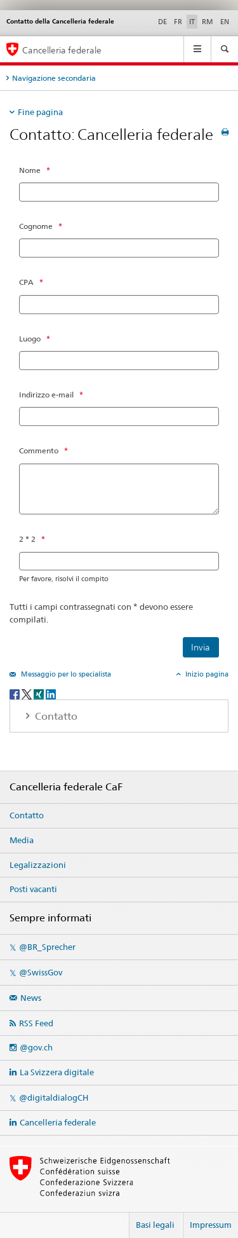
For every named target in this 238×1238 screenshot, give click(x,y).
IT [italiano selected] (192, 21)
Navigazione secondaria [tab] (54, 78)
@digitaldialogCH (53, 1097)
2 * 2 (27, 539)
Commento (38, 450)
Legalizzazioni (38, 865)
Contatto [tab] (54, 716)
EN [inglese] (224, 21)
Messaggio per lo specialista (65, 674)
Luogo (30, 338)
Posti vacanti (33, 889)
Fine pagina (40, 112)
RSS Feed (36, 1023)
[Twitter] (28, 693)
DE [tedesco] (162, 21)
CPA (26, 282)
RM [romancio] (207, 21)
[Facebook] (16, 693)
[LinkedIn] (51, 693)
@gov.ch (36, 1047)
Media (22, 840)
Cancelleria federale (58, 1122)
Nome (30, 170)
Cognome (36, 226)
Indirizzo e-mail (46, 394)
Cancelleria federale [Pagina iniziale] (62, 50)
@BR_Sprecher (47, 947)
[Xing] (40, 693)
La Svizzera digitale (57, 1072)
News (30, 998)
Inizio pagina (205, 674)
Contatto (27, 815)
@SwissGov (40, 972)
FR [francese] (178, 21)
